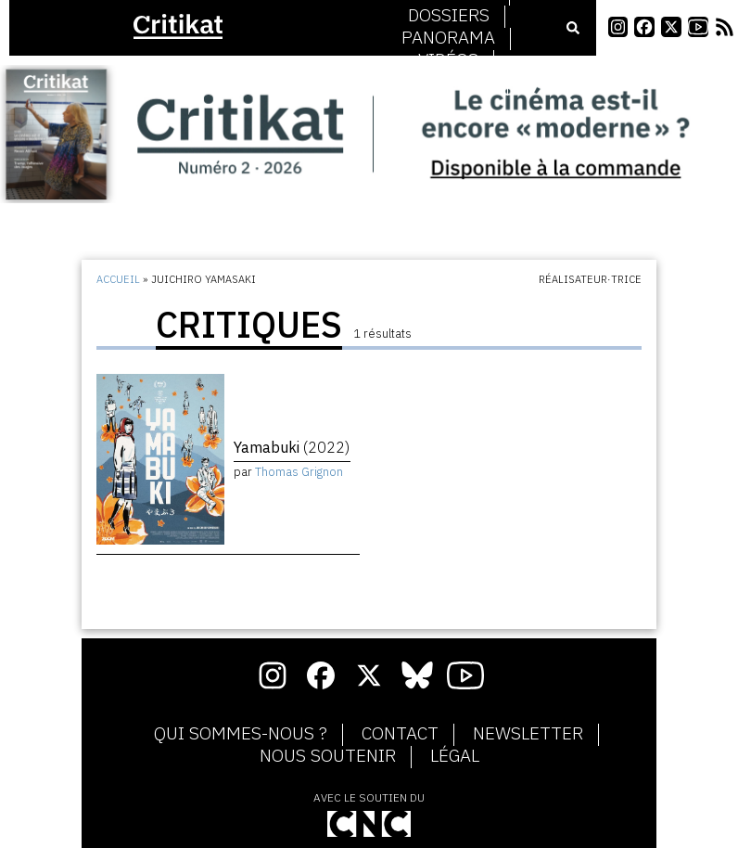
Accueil (118, 279)
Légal (454, 756)
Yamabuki (292, 447)
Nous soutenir (328, 756)
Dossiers (449, 16)
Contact (400, 734)
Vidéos (448, 60)
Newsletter (528, 734)
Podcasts (448, 82)
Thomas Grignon (299, 472)
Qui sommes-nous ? (240, 734)
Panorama (448, 38)
